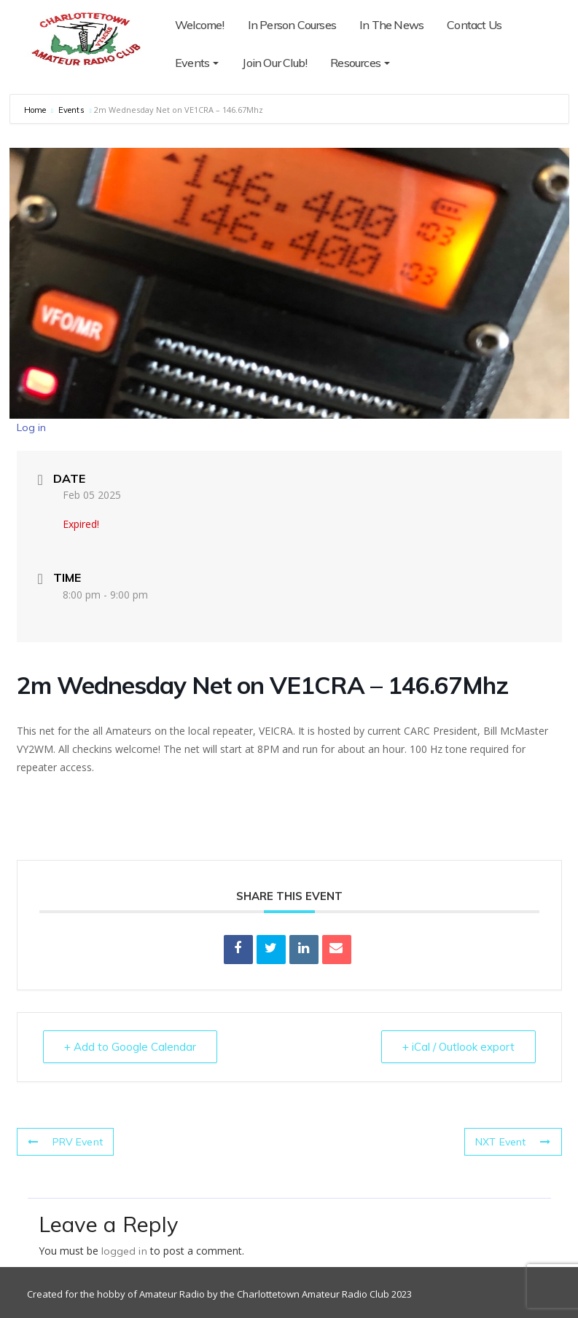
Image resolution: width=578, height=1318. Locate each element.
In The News (391, 24)
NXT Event (512, 1141)
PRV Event (65, 1141)
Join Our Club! (274, 62)
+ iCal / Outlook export (458, 1047)
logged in (124, 1251)
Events (197, 62)
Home (36, 110)
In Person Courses (292, 24)
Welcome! (199, 24)
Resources (360, 62)
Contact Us (474, 24)
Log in (32, 427)
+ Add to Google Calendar (130, 1047)
